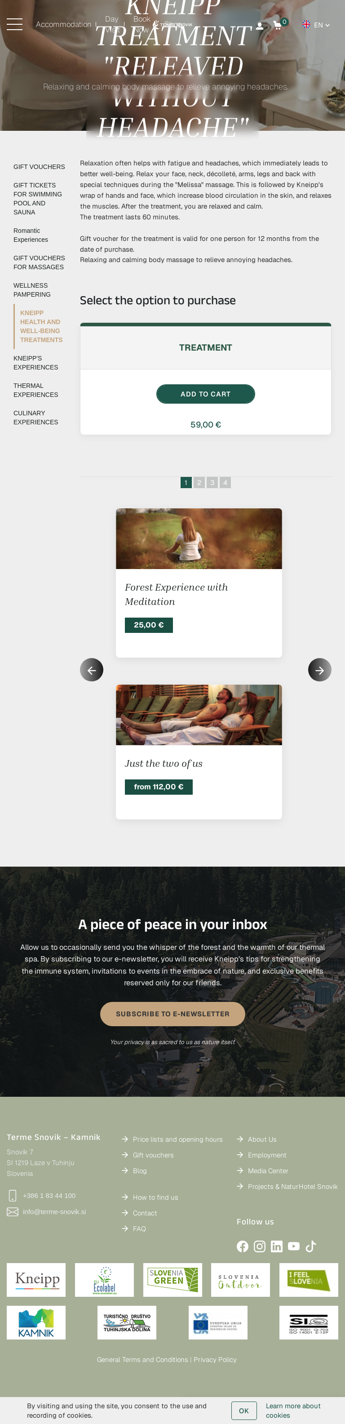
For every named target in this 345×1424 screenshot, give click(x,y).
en (318, 25)
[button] (320, 669)
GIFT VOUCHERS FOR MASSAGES (39, 262)
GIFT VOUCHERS (39, 166)
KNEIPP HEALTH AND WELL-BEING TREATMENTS (41, 326)
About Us (262, 1139)
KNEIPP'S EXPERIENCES (35, 363)
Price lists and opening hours (178, 1139)
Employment (267, 1155)
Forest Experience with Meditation (176, 594)
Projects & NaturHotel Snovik (293, 1186)
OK (244, 1410)
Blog (140, 1170)
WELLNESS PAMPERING (32, 290)
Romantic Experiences (30, 235)
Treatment (205, 347)
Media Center (268, 1170)
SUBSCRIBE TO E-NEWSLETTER (173, 1014)
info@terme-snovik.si (46, 1212)
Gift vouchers (153, 1155)
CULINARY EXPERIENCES (35, 417)
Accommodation (64, 24)
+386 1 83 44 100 (41, 1196)
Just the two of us (164, 763)
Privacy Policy (215, 1359)
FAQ (139, 1228)
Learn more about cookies (293, 1411)
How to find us (155, 1197)
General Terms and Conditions (142, 1359)
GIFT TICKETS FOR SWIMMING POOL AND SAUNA (37, 199)
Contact (145, 1213)
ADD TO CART (206, 394)
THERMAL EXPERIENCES (35, 390)
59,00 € (205, 424)
